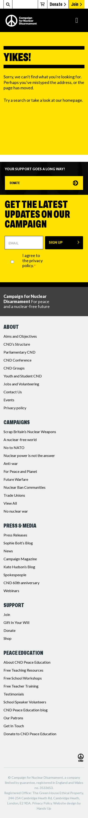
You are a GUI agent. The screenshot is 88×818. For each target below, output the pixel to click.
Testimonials (14, 694)
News (8, 551)
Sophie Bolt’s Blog (18, 543)
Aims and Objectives (20, 336)
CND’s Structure (17, 344)
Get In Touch (14, 726)
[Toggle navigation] (76, 20)
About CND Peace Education (27, 662)
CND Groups (14, 368)
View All (10, 503)
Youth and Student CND (23, 376)
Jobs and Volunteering (21, 384)
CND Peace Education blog (26, 710)
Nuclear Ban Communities (25, 487)
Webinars (11, 590)
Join (76, 4)
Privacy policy (15, 407)
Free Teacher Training (21, 686)
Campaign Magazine (20, 559)
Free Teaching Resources (23, 670)
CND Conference (17, 360)
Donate (58, 4)
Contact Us (13, 392)
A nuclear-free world (20, 439)
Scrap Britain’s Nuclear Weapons (30, 431)
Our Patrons (13, 718)
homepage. (73, 100)
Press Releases (15, 535)
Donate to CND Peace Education (30, 733)
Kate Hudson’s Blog (19, 567)
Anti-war (11, 463)
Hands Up (44, 808)
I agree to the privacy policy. (32, 260)
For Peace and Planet (20, 471)
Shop (7, 638)
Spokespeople (15, 574)
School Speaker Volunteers (25, 702)
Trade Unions (14, 495)
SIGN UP (56, 242)
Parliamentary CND (19, 352)
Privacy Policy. (42, 803)
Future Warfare (16, 479)
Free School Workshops (23, 678)
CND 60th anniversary (21, 582)
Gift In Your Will (16, 622)
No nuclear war (16, 511)
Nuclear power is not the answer (29, 455)
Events (9, 400)
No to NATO (14, 447)
